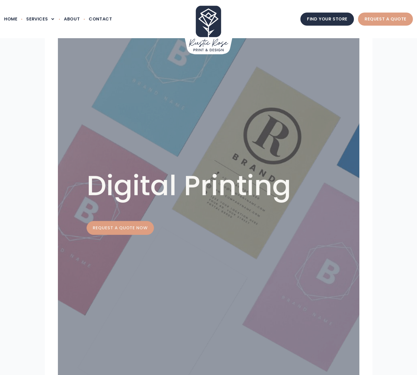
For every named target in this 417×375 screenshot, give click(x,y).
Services (40, 19)
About (72, 19)
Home (10, 19)
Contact (100, 19)
